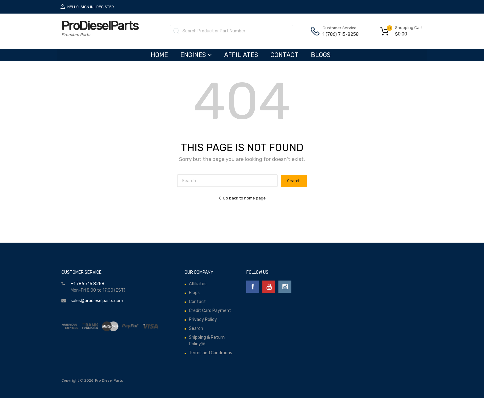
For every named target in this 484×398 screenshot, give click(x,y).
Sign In (87, 7)
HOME (159, 55)
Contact (284, 55)
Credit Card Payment (210, 310)
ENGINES (196, 55)
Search (196, 328)
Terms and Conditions (210, 352)
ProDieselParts (99, 25)
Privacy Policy (203, 319)
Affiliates (241, 55)
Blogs (321, 55)
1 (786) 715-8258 (338, 34)
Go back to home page (242, 198)
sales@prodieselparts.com (97, 300)
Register (105, 7)
